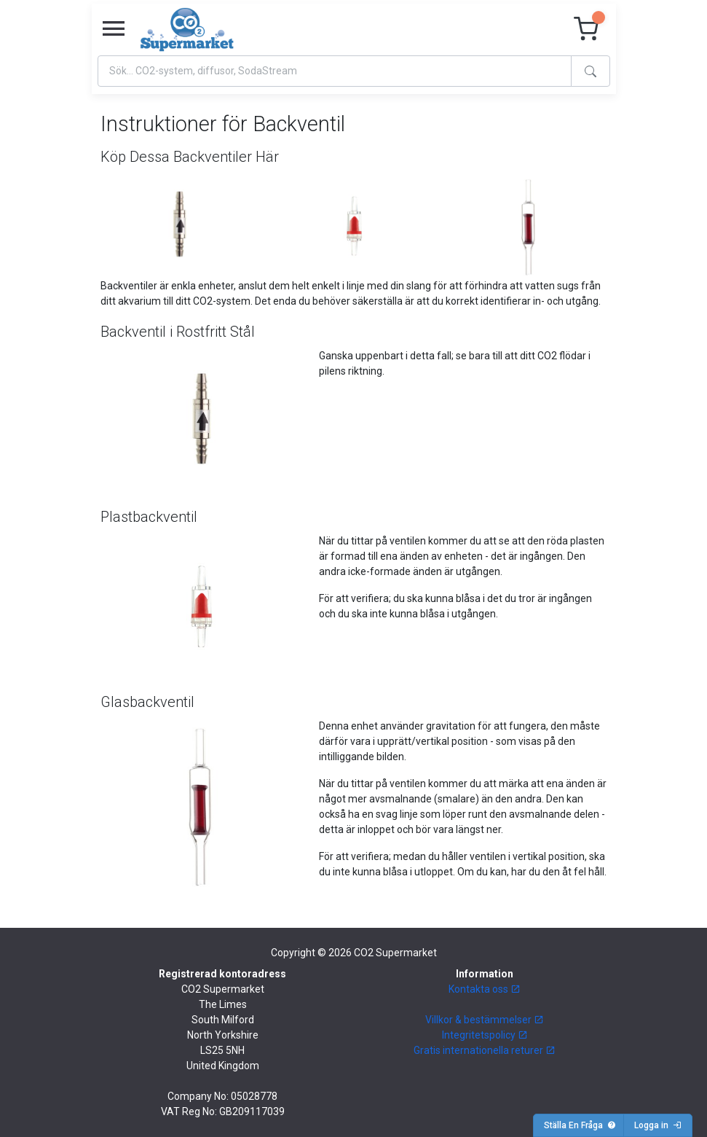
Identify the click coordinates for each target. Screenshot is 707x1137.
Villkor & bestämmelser (484, 1019)
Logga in (658, 1125)
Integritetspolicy (485, 1035)
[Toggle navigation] (113, 29)
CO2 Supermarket (395, 952)
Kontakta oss (485, 989)
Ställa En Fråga (580, 1125)
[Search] (335, 71)
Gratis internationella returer (485, 1050)
